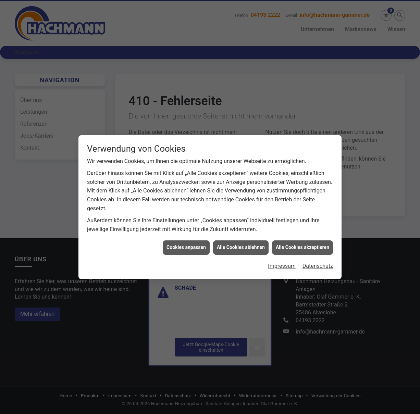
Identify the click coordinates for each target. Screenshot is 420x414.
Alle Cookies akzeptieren (302, 245)
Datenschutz (317, 264)
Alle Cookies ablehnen (241, 245)
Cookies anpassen (186, 245)
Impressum (282, 264)
